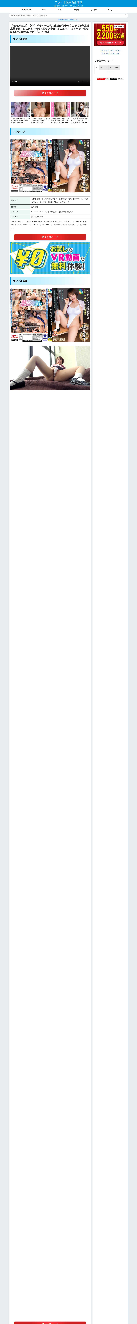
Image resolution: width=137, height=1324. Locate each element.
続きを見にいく (50, 93)
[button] (125, 15)
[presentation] (96, 67)
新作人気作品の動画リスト (68, 20)
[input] (68, 15)
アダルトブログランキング (110, 50)
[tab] (96, 67)
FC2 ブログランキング (110, 54)
